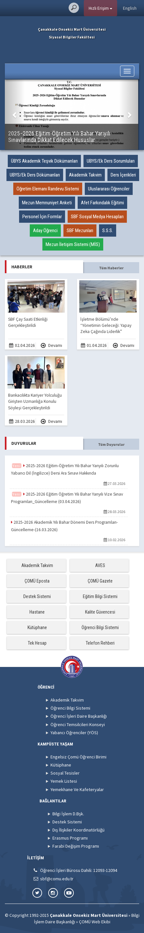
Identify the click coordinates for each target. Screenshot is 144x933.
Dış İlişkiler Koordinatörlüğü (78, 830)
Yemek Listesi (63, 781)
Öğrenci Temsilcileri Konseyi (77, 724)
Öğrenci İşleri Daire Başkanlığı (78, 716)
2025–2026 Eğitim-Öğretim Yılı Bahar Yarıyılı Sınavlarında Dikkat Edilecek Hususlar (59, 136)
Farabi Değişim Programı (75, 846)
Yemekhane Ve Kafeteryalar (77, 789)
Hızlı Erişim (100, 8)
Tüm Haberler (111, 267)
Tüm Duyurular (111, 444)
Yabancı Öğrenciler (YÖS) (74, 732)
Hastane (37, 612)
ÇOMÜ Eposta (37, 581)
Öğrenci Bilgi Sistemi (100, 627)
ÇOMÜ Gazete (100, 581)
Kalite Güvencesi (100, 612)
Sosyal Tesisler (65, 773)
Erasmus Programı (70, 838)
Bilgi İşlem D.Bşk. (68, 814)
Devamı (51, 345)
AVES (100, 565)
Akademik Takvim (37, 565)
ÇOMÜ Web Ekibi (94, 922)
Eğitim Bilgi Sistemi (100, 596)
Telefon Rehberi (100, 643)
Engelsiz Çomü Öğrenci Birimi (78, 757)
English (130, 8)
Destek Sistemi (37, 596)
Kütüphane (37, 627)
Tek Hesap (37, 643)
